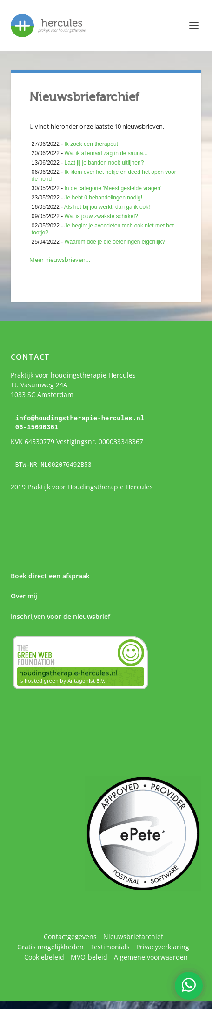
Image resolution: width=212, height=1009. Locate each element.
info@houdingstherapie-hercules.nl (79, 418)
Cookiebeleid (44, 956)
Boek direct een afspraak (50, 575)
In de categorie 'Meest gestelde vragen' (113, 188)
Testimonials (110, 945)
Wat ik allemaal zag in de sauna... (106, 153)
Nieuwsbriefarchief (133, 935)
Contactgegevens (70, 935)
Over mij (24, 595)
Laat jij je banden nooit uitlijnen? (104, 162)
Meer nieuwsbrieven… (59, 259)
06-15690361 (36, 426)
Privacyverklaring (162, 945)
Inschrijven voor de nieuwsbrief (60, 615)
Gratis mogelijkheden (50, 945)
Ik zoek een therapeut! (92, 144)
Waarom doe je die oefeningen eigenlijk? (115, 242)
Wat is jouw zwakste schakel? (101, 216)
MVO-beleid (89, 956)
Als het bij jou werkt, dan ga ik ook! (107, 207)
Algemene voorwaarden (151, 956)
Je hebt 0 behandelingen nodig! (103, 197)
